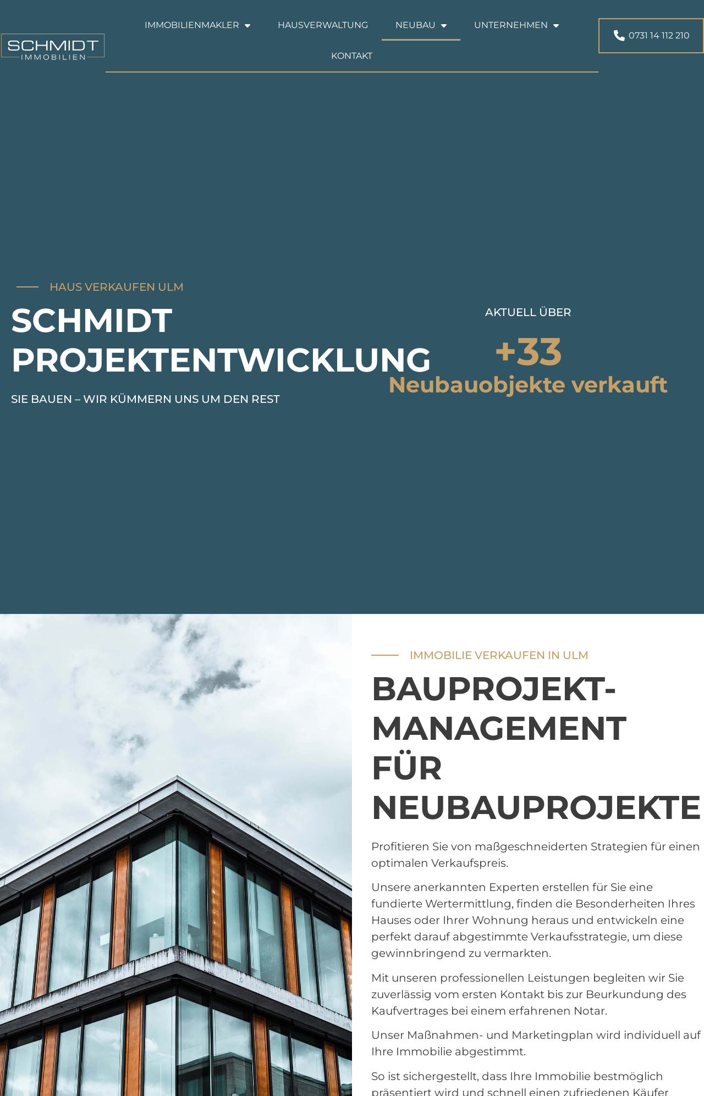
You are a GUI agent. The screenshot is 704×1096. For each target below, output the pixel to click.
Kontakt (351, 56)
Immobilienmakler (197, 25)
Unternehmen (516, 25)
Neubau (421, 25)
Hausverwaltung (323, 25)
